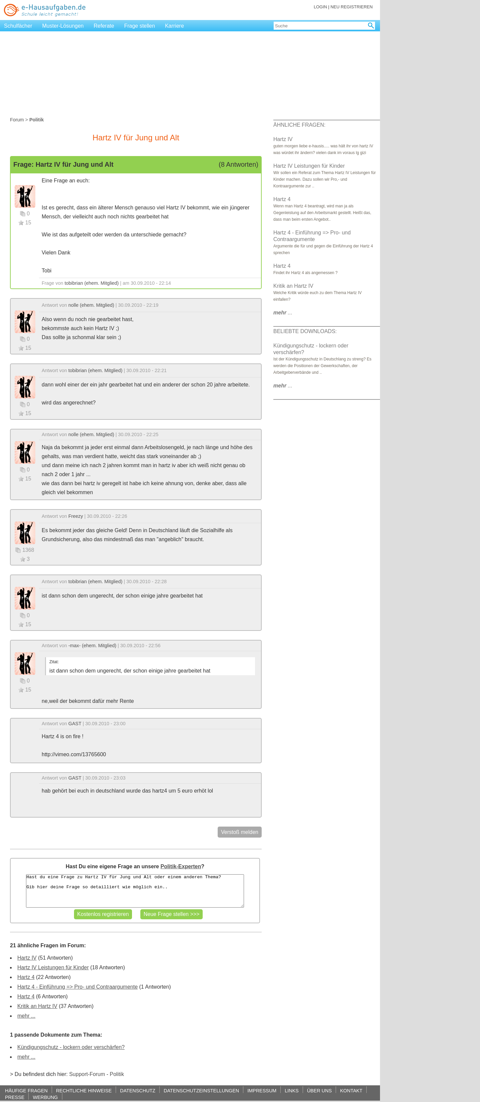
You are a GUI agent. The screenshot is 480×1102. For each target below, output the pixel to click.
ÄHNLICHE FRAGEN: (299, 125)
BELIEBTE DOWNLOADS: (305, 331)
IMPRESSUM (261, 1090)
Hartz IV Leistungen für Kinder (53, 967)
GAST (74, 723)
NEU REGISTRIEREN (351, 6)
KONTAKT (351, 1090)
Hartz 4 (26, 977)
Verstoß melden (239, 832)
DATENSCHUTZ (137, 1090)
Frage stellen (139, 26)
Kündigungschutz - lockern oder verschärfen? (71, 1047)
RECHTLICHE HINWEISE (84, 1090)
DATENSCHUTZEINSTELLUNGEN (201, 1090)
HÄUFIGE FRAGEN (26, 1090)
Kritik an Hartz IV (37, 1006)
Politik (117, 1074)
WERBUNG (45, 1097)
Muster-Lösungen (63, 26)
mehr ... (26, 1016)
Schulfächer (18, 26)
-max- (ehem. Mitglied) (92, 645)
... (282, 312)
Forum (17, 119)
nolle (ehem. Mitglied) (91, 305)
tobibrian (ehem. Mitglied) (92, 283)
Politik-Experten (180, 866)
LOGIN (320, 6)
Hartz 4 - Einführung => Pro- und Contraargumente (77, 987)
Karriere (174, 26)
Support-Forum (87, 1074)
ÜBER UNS (319, 1090)
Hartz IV (27, 958)
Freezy (75, 516)
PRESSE (14, 1097)
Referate (104, 26)
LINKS (292, 1090)
